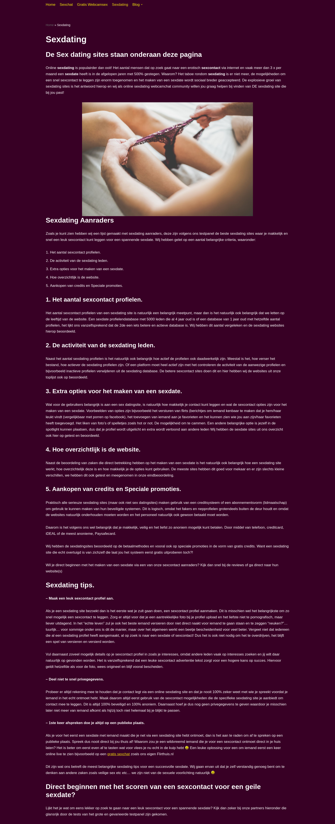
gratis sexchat (118, 754)
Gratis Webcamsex (92, 5)
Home (50, 5)
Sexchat (66, 5)
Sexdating (120, 5)
